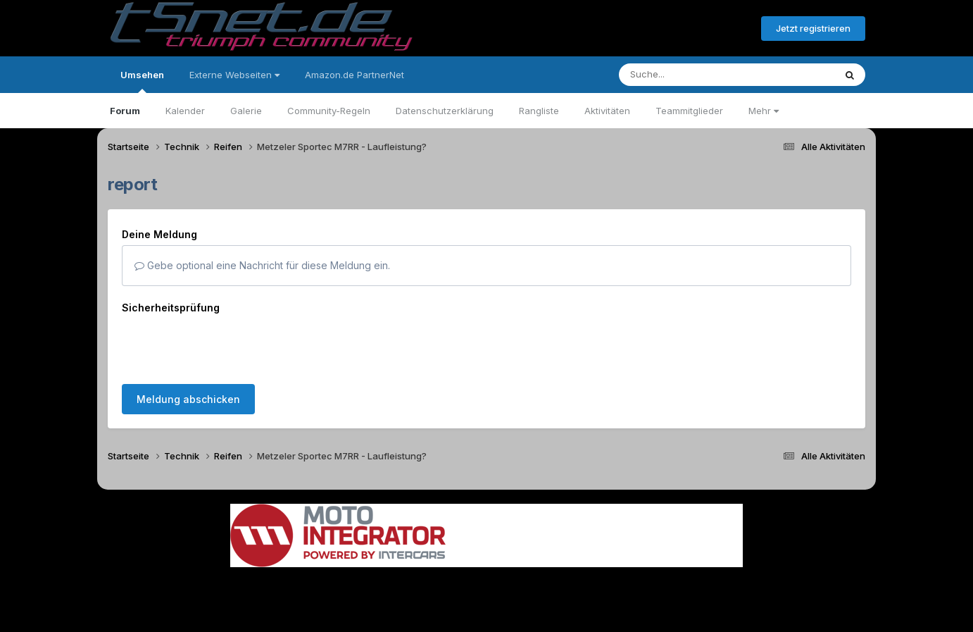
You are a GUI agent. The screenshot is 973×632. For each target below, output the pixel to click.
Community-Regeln (328, 110)
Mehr (763, 110)
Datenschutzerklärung (445, 110)
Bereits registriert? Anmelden (673, 29)
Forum (125, 110)
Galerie (246, 110)
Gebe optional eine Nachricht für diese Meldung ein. (262, 265)
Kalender (185, 110)
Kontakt (576, 582)
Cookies (626, 582)
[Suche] (698, 74)
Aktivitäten (607, 110)
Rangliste (539, 110)
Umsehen (142, 81)
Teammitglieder (689, 110)
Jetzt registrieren (813, 28)
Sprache (351, 582)
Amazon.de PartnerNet (354, 74)
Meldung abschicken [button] (188, 344)
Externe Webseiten (234, 74)
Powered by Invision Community (486, 611)
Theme (409, 582)
